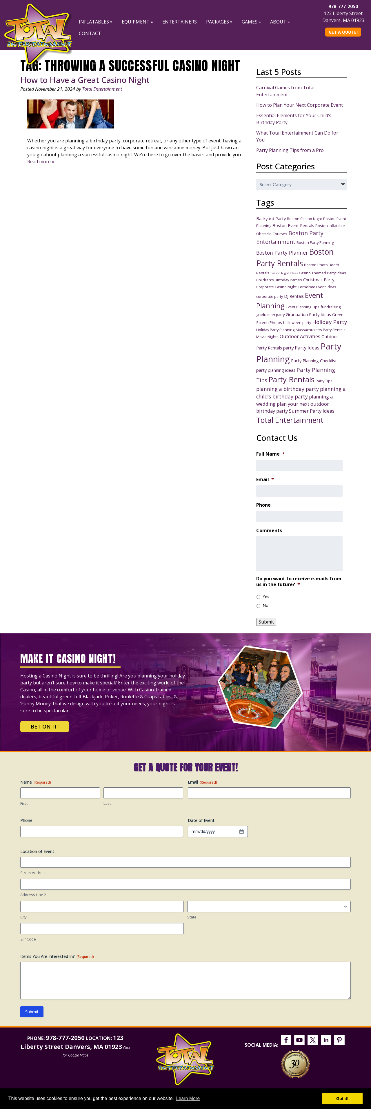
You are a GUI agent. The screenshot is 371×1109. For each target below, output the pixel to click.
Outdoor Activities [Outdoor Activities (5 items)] (300, 336)
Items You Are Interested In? (57, 956)
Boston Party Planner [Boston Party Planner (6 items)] (282, 252)
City (23, 917)
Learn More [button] (188, 1098)
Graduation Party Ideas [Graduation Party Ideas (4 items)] (308, 314)
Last (107, 803)
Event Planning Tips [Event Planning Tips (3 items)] (302, 306)
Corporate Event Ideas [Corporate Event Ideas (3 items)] (317, 286)
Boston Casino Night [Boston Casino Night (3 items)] (304, 218)
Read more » (40, 161)
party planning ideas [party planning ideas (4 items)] (275, 370)
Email (265, 479)
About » (280, 22)
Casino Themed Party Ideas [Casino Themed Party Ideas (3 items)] (322, 273)
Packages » (219, 22)
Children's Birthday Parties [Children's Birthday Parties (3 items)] (279, 279)
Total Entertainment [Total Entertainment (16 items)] (289, 420)
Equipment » (137, 22)
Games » (251, 22)
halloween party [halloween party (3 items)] (297, 322)
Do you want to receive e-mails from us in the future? (298, 582)
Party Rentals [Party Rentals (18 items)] (291, 379)
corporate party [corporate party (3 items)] (269, 296)
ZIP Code (28, 939)
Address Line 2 (33, 894)
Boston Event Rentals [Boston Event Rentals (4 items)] (293, 225)
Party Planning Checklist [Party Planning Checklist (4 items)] (314, 360)
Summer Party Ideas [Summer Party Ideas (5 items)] (311, 410)
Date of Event (201, 820)
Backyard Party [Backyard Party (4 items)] (271, 218)
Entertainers (179, 22)
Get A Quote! (343, 32)
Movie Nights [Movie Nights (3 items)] (267, 336)
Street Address (33, 872)
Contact (90, 33)
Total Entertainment (102, 89)
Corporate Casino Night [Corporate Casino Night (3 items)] (276, 286)
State (192, 917)
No (265, 605)
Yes (266, 596)
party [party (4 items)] (288, 348)
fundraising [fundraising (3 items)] (331, 306)
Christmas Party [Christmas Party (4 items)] (318, 279)
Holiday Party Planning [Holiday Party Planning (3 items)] (275, 329)
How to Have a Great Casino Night (85, 79)
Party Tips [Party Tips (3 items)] (324, 380)
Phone (263, 505)
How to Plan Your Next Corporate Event (299, 105)
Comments (269, 531)
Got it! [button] (342, 1098)
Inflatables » (95, 22)
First (24, 803)
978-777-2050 (343, 6)
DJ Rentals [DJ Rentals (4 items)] (294, 296)
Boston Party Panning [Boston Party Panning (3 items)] (315, 242)
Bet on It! (45, 726)
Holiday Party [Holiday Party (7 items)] (329, 321)
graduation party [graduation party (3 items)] (270, 314)
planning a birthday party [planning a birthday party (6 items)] (287, 388)
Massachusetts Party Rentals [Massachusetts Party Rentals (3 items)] (320, 329)
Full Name (270, 454)
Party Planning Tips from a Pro (290, 150)
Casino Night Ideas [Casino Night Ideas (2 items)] (284, 273)
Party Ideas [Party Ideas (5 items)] (307, 347)
